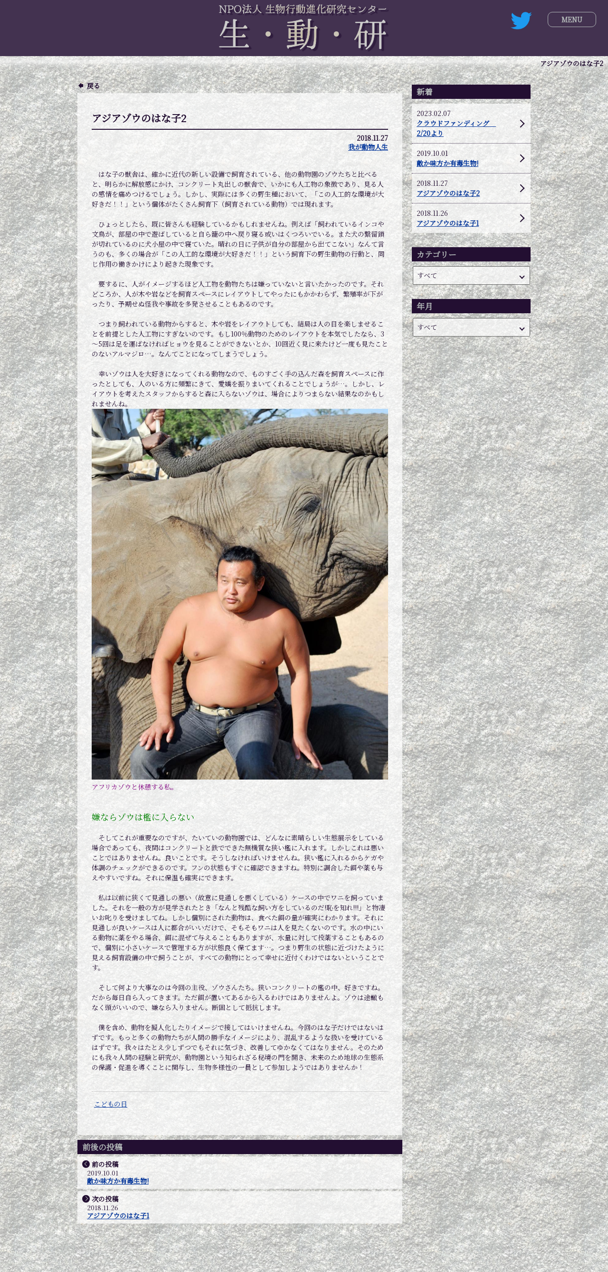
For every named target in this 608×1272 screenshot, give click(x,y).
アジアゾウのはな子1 (118, 1216)
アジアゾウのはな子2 (448, 193)
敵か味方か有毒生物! (118, 1181)
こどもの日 (110, 1103)
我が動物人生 (368, 147)
